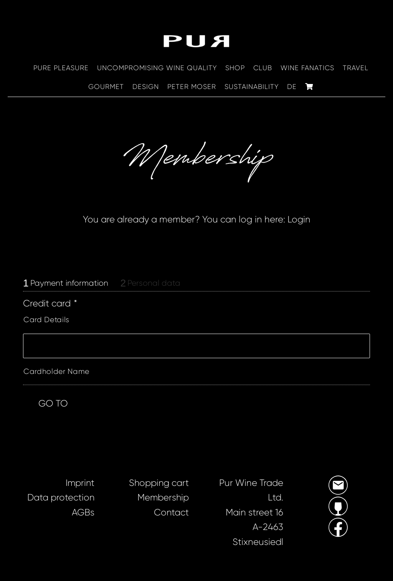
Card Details (46, 320)
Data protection (60, 497)
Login (298, 220)
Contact (171, 512)
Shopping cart (158, 483)
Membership (163, 497)
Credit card (50, 304)
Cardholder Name (56, 371)
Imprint (79, 483)
